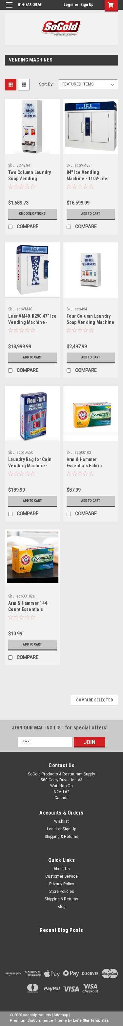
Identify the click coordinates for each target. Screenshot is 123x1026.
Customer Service (61, 876)
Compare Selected (94, 700)
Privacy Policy (61, 884)
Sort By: (46, 84)
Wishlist (61, 821)
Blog (61, 906)
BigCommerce (40, 1020)
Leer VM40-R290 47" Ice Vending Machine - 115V (32, 322)
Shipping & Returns (61, 836)
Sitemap (61, 1015)
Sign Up (86, 4)
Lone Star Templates (91, 1020)
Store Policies (61, 891)
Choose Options (32, 213)
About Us (61, 869)
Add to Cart (90, 213)
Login (68, 4)
